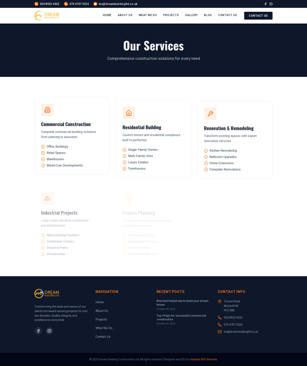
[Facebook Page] (38, 331)
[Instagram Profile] (49, 331)
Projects (101, 319)
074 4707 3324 (233, 324)
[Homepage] (46, 15)
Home (100, 302)
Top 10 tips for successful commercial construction (181, 317)
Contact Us (258, 15)
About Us (102, 311)
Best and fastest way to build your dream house (183, 302)
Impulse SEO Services (203, 359)
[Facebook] (265, 3)
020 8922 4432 (233, 317)
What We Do (104, 328)
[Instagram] (271, 3)
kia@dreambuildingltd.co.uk (241, 331)
